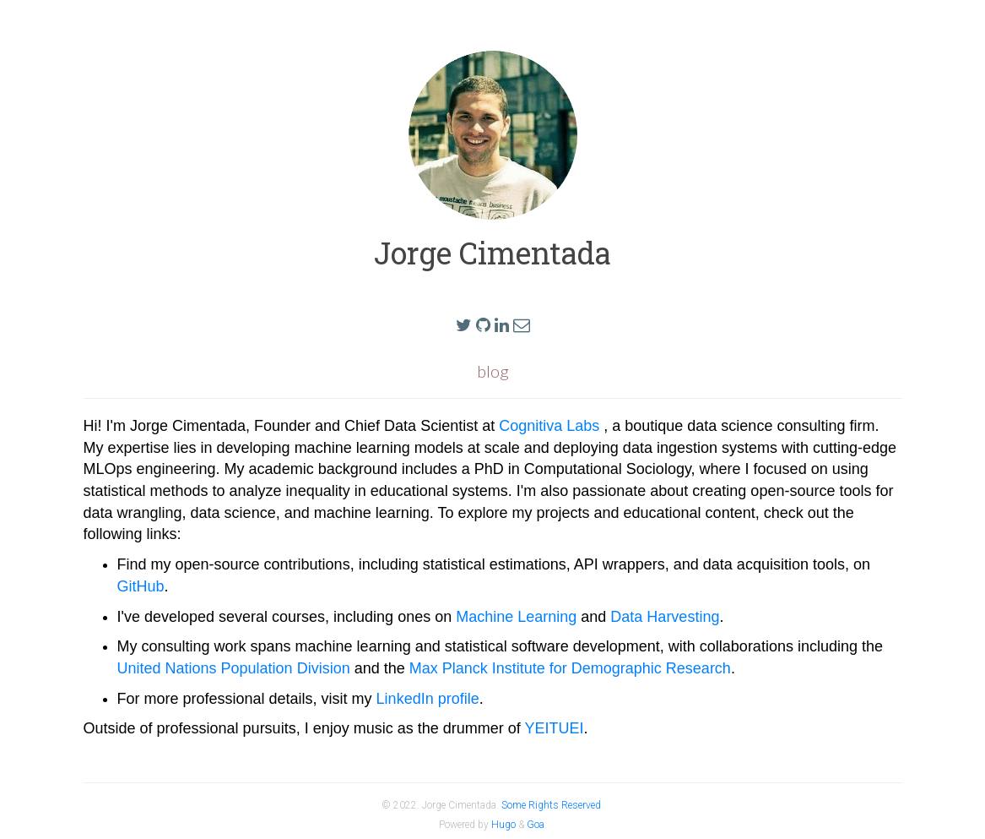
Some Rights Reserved (551, 805)
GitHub (141, 586)
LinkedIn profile (427, 698)
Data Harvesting (664, 616)
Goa (535, 825)
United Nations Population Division (233, 668)
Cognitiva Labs (551, 425)
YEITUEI (553, 728)
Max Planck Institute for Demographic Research (570, 668)
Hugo (503, 825)
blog (493, 371)
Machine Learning (516, 616)
